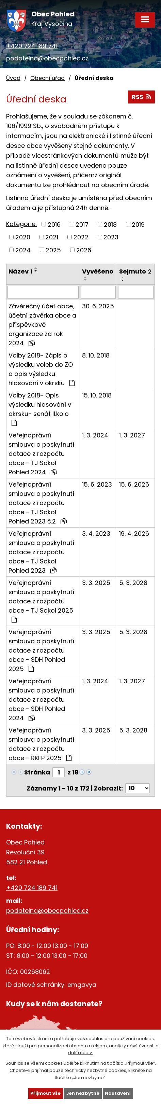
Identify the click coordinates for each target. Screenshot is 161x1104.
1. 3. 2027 (132, 435)
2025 (53, 250)
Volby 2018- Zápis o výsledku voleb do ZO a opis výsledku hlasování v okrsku (42, 369)
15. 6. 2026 (134, 484)
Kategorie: (21, 224)
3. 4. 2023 (96, 533)
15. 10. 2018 (97, 395)
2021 (51, 237)
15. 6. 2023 (97, 484)
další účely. (80, 1052)
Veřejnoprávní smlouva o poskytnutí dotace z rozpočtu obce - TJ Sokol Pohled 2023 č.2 (41, 503)
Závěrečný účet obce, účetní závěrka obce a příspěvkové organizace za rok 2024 (42, 324)
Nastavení (118, 1093)
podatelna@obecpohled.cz (47, 58)
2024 (23, 250)
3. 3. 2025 (96, 582)
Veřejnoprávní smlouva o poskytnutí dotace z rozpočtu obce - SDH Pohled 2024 (41, 699)
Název (20, 271)
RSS (141, 97)
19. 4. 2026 (134, 533)
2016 (54, 224)
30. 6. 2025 (98, 306)
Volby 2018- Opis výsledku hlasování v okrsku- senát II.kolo (40, 408)
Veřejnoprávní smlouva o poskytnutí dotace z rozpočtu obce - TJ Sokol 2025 (41, 600)
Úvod (13, 78)
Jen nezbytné (82, 1093)
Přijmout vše (45, 1093)
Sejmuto (135, 271)
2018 (110, 224)
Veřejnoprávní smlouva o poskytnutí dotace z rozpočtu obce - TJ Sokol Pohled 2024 (41, 453)
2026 (83, 250)
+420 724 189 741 (32, 46)
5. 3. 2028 (133, 582)
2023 (110, 237)
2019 (138, 224)
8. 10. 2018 (96, 355)
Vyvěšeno (97, 271)
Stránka (37, 772)
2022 (81, 237)
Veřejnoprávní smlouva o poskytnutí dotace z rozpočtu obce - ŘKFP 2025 (41, 744)
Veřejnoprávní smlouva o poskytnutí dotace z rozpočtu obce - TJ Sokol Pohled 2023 (41, 552)
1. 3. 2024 (95, 435)
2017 (82, 224)
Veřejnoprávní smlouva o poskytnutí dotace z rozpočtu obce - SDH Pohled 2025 (41, 650)
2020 (22, 237)
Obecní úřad (47, 78)
